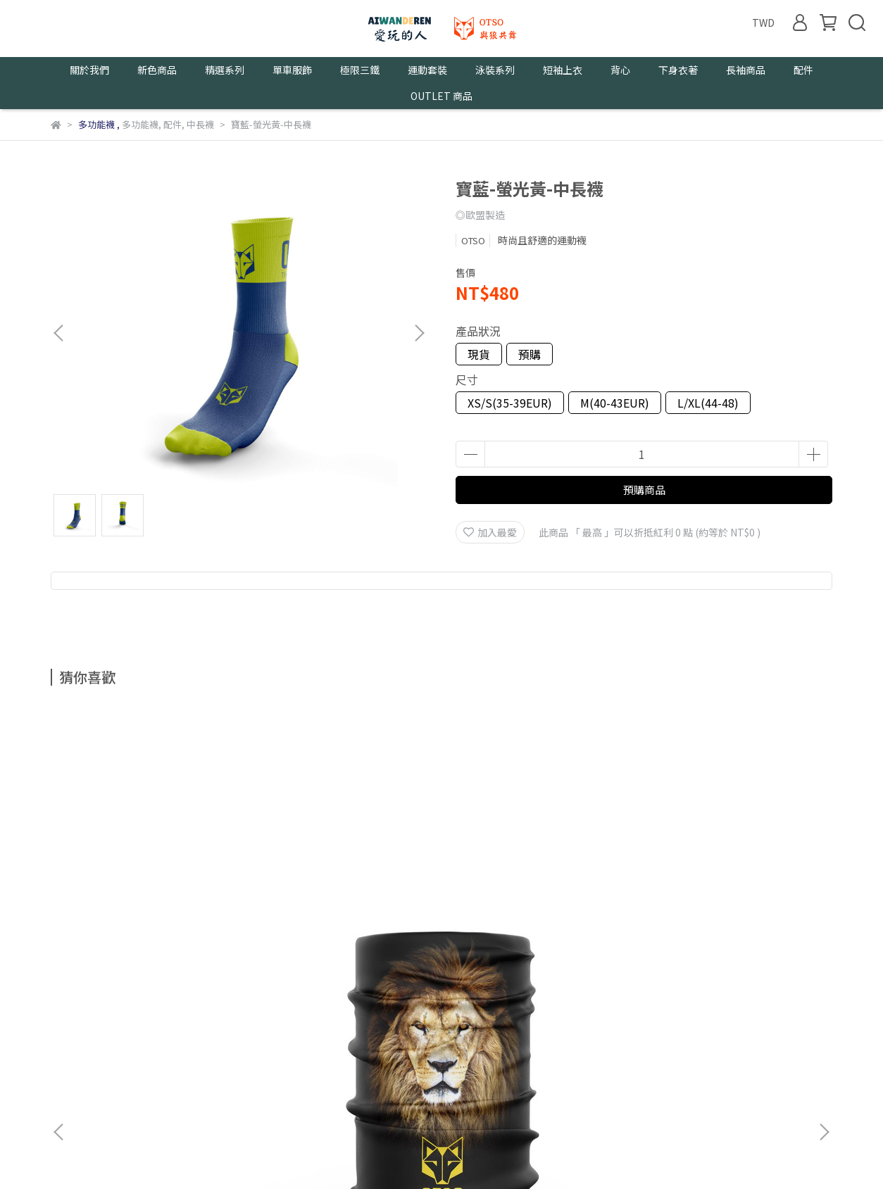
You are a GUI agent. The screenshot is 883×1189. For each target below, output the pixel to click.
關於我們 (70, 1035)
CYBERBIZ (352, 1153)
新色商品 (157, 70)
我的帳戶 (126, 1035)
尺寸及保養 (300, 1035)
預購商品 (644, 489)
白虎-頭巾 (346, 879)
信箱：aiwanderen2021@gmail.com (135, 1100)
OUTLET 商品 (441, 96)
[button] (419, 333)
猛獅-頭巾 (156, 879)
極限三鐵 (360, 70)
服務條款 (239, 1035)
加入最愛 (490, 532)
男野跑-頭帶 (726, 879)
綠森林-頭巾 (536, 879)
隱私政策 (183, 1035)
